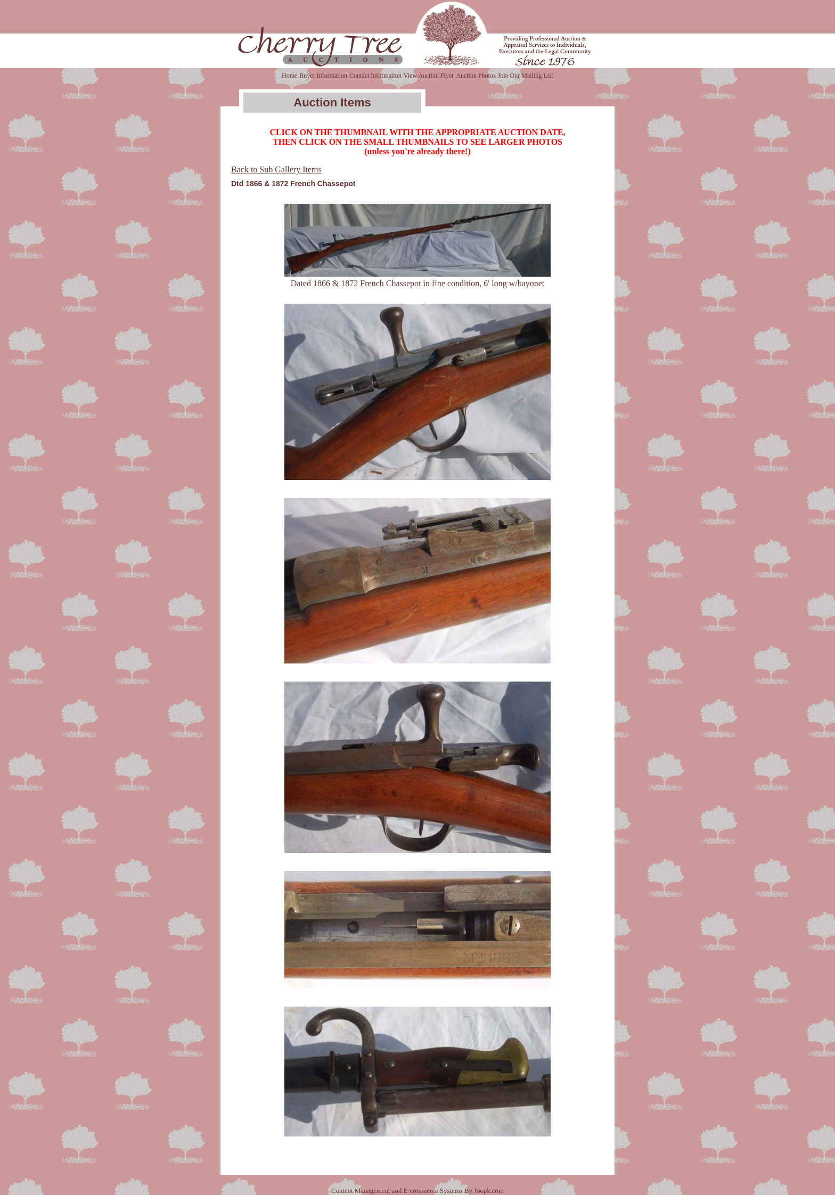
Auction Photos (475, 75)
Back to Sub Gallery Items (276, 169)
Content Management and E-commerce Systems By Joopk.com (417, 1190)
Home (289, 75)
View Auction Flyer (429, 75)
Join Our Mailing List (525, 75)
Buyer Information (323, 75)
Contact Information (375, 75)
